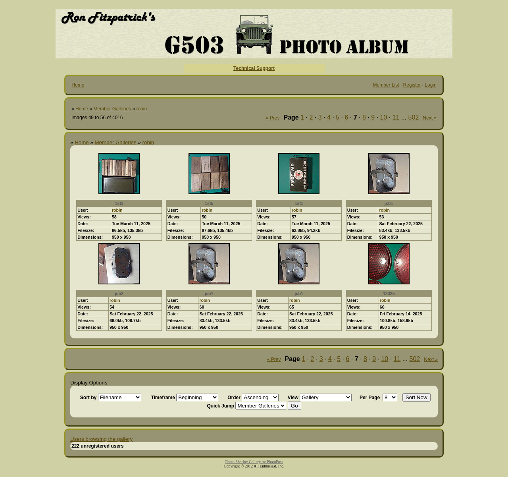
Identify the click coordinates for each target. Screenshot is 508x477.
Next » (430, 118)
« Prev (273, 118)
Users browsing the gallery (101, 439)
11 (396, 117)
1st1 (299, 203)
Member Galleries (112, 109)
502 (413, 117)
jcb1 (389, 203)
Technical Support (254, 68)
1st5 (209, 203)
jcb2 (119, 293)
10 (383, 117)
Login (430, 85)
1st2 (119, 203)
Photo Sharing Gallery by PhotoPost (254, 462)
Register (412, 85)
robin (141, 109)
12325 (389, 293)
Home (77, 85)
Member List (386, 85)
